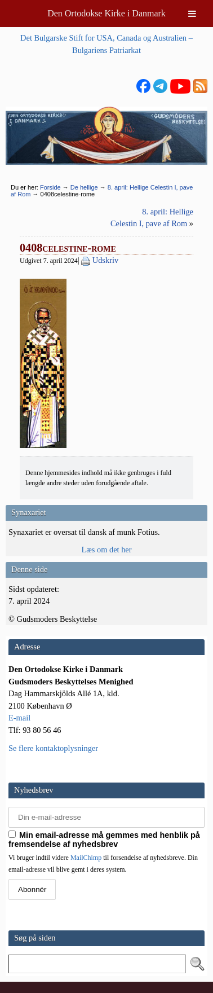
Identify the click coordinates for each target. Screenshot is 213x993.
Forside (50, 187)
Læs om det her (106, 549)
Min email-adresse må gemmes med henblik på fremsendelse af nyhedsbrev (104, 840)
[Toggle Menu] (192, 13)
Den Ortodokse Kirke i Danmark (106, 13)
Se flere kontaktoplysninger (53, 748)
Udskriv (105, 260)
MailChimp (85, 858)
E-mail (19, 717)
